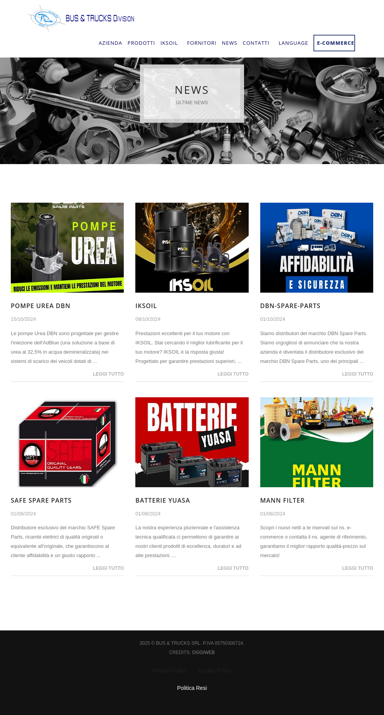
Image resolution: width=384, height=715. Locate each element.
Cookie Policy (215, 671)
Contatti (256, 42)
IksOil (169, 42)
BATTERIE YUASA (162, 500)
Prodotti (141, 42)
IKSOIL (146, 306)
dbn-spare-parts (290, 306)
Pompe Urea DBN (41, 306)
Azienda (110, 42)
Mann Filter (282, 500)
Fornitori (201, 42)
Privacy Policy (168, 671)
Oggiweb (203, 652)
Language (293, 42)
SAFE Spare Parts (41, 500)
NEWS (229, 42)
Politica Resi (192, 688)
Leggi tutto (108, 374)
